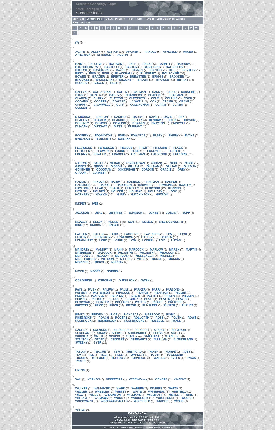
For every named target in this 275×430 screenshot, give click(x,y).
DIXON (172, 120)
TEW (117, 351)
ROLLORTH (141, 317)
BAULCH (81, 70)
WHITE (137, 391)
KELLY (97, 221)
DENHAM (155, 120)
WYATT (179, 401)
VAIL (78, 379)
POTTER (140, 302)
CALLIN (122, 92)
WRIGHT (162, 401)
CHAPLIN (154, 95)
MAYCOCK (104, 252)
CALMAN (140, 92)
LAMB (114, 234)
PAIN (78, 289)
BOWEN (80, 76)
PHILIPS (170, 295)
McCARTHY (126, 252)
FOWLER (100, 154)
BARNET (164, 63)
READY (80, 314)
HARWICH (145, 185)
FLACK (178, 147)
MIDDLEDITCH (85, 259)
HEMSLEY (132, 188)
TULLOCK (118, 357)
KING (78, 225)
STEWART (117, 339)
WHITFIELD (179, 391)
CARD (171, 92)
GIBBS (98, 166)
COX (153, 101)
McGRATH (147, 252)
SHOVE (158, 333)
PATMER (81, 292)
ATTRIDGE (104, 54)
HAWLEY (185, 185)
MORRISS (81, 262)
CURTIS (177, 104)
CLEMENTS (137, 98)
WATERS (156, 388)
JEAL (98, 212)
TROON (80, 357)
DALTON (102, 116)
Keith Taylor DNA (82, 22)
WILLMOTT (154, 394)
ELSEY (157, 135)
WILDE (93, 394)
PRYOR (131, 305)
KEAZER (81, 221)
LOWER (147, 240)
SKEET (175, 333)
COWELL (138, 101)
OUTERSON (127, 280)
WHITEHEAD (156, 391)
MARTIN (191, 249)
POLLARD (122, 302)
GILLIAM (171, 166)
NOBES (95, 271)
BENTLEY (189, 70)
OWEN (145, 280)
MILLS (141, 259)
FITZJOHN (160, 147)
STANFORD (173, 336)
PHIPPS (80, 299)
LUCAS (176, 240)
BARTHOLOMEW (86, 67)
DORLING (119, 123)
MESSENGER (145, 255)
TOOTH (155, 354)
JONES (153, 212)
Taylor (139, 19)
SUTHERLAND (183, 339)
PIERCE (114, 299)
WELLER (81, 391)
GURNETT (99, 172)
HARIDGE (133, 181)
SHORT (117, 333)
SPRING (114, 336)
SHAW (101, 333)
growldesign (168, 427)
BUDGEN (81, 82)
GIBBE (189, 163)
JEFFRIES (115, 212)
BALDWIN (115, 63)
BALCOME (95, 63)
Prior (130, 19)
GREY (182, 169)
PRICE (99, 305)
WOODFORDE (165, 397)
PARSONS (173, 289)
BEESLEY (156, 70)
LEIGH (182, 234)
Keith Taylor (130, 419)
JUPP (186, 212)
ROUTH (176, 317)
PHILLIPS (188, 295)
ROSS (159, 317)
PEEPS (80, 295)
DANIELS (120, 116)
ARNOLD (150, 51)
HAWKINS (166, 185)
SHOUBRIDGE (137, 333)
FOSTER (174, 150)
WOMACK (101, 397)
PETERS (135, 295)
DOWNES (138, 123)
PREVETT (81, 305)
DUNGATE (100, 126)
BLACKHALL (124, 73)
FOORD (120, 150)
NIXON (79, 271)
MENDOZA (122, 255)
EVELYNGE (82, 138)
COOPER (100, 101)
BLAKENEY (148, 73)
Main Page (78, 19)
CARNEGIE (188, 92)
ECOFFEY (82, 135)
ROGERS (121, 317)
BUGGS (99, 82)
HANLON (98, 181)
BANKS (147, 63)
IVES (95, 203)
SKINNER (81, 336)
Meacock (120, 19)
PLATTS (164, 299)
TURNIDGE (138, 357)
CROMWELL (101, 104)
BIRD (92, 73)
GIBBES (80, 166)
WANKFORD (102, 388)
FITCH (143, 147)
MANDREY (82, 249)
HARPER (171, 181)
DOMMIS (101, 123)
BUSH (114, 82)
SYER (97, 342)
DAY (181, 116)
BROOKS (125, 79)
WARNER (137, 388)
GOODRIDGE (126, 169)
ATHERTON (82, 54)
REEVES (97, 314)
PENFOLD (97, 295)
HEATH (114, 188)
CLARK (98, 98)
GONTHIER (82, 169)
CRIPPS (80, 104)
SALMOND (100, 329)
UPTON (80, 370)
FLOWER (102, 150)
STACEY (132, 336)
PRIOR (113, 305)
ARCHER (132, 51)
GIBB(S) (156, 163)
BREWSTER (138, 76)
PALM (124, 289)
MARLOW (156, 249)
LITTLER (147, 237)
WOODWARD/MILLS (114, 401)
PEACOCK (123, 292)
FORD (135, 150)
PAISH (92, 289)
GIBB (173, 163)
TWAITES (158, 357)
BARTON (131, 67)
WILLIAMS (134, 394)
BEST (79, 73)
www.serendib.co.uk (149, 419)
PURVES (187, 305)
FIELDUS (126, 147)
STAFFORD (151, 336)
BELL (172, 70)
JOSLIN (171, 212)
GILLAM (133, 166)
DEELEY (137, 120)
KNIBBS (95, 225)
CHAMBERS (134, 95)
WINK (189, 394)
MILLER (125, 259)
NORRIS (112, 271)
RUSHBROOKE (134, 320)
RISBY (170, 314)
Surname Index (95, 19)
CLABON (81, 98)
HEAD (99, 188)
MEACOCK (167, 252)
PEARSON (161, 292)
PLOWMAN (82, 302)
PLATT (148, 299)
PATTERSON (101, 292)
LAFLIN (98, 234)
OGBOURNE (83, 280)
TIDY (78, 354)
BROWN (143, 79)
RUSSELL (157, 320)
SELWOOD (179, 329)
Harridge (149, 19)
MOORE (157, 259)
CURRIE (160, 104)
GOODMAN (103, 169)
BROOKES (82, 79)
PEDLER (180, 292)
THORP (153, 351)
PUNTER (169, 305)
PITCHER (131, 299)
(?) (77, 42)
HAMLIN (80, 181)
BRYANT (182, 79)
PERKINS (117, 295)
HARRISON (124, 185)
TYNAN (191, 357)
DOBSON (189, 120)
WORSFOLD (142, 401)
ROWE (192, 317)
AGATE (80, 51)
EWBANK (124, 138)
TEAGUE (100, 351)
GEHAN (115, 163)
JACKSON (82, 212)
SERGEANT (83, 333)
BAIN (78, 63)
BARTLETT (111, 67)
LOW (132, 240)
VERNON (94, 379)
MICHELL (166, 255)
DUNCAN (81, 126)
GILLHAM (153, 166)
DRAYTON (158, 123)
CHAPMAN (176, 95)
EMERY (174, 135)
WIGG (79, 394)
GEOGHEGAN (135, 163)
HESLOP (81, 191)
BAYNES (137, 70)
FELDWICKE (83, 147)
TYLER (175, 357)
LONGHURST (84, 240)
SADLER (81, 329)
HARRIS (105, 185)
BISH (105, 73)
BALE (132, 63)
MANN (118, 249)
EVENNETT (104, 138)
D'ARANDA (82, 116)
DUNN (118, 126)
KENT (132, 221)
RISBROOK (152, 314)
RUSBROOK (83, 320)
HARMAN (152, 181)
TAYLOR (80, 351)
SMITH (98, 336)
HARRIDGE (82, 185)
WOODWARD (84, 401)
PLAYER (181, 299)
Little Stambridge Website (171, 19)
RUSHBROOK (107, 320)
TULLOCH (98, 357)
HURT (121, 194)
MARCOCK (136, 249)
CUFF (120, 104)
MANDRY (102, 249)
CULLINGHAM (139, 104)
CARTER (95, 95)
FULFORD (180, 154)
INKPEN (80, 203)
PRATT (157, 302)
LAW (169, 234)
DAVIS (168, 116)
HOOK (173, 191)
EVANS (189, 135)
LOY (162, 240)
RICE (114, 314)
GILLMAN (190, 166)
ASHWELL (170, 51)
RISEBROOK (83, 317)
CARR (79, 95)
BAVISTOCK (101, 70)
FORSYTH (154, 150)
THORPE (170, 351)
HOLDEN (99, 191)
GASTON (81, 163)
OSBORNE (105, 280)
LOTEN (118, 240)
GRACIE (165, 169)
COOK (188, 98)
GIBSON (116, 166)
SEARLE (159, 329)
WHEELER (102, 391)
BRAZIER (98, 76)
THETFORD (134, 351)
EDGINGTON (103, 135)
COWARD (119, 101)
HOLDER (117, 191)
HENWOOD (152, 188)
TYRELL (80, 361)
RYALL (176, 320)
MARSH (174, 249)
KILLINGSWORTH (171, 221)
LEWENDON (125, 237)
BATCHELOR (174, 67)
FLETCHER (82, 150)
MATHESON (83, 252)
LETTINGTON (101, 237)
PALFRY (108, 289)
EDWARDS (138, 135)
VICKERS (161, 379)
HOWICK (101, 194)
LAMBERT (131, 234)
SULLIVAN (160, 339)
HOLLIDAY (155, 191)
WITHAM (81, 397)
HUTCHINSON (140, 194)
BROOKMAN (104, 79)
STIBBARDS (139, 339)
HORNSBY (82, 194)
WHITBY (120, 391)
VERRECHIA (114, 379)
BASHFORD (152, 67)
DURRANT (135, 126)
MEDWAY (102, 255)
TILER (104, 354)
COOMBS (81, 101)
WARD (121, 388)
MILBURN (107, 259)
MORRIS (174, 259)
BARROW (183, 63)
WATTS (173, 388)
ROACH (104, 317)
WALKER (81, 388)
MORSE (100, 262)
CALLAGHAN (102, 92)
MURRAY (117, 262)
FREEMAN (138, 154)
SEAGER (142, 329)
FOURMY (81, 154)
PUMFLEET (149, 305)
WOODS (187, 397)
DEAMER (100, 120)
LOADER (166, 237)
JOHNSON (135, 212)
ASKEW (188, 51)
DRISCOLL (178, 123)
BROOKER (177, 76)
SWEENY (81, 342)
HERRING (174, 188)
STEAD (99, 339)
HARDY (116, 181)
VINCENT (180, 379)
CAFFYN (81, 92)
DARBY (138, 116)
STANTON (82, 339)
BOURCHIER (170, 73)
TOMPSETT (136, 354)
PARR (156, 289)
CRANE (184, 101)
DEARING (118, 120)
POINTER (102, 302)
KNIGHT (114, 225)
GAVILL (98, 163)
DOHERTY (82, 123)
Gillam (109, 19)
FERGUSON (106, 147)
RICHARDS (131, 314)
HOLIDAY (135, 191)
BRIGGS (157, 76)
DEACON (81, 120)
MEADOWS (82, 255)
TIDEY (186, 351)
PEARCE (142, 292)
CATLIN (114, 95)
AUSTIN (122, 54)
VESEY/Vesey (138, 379)
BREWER (117, 76)
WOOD (118, 397)
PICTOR (97, 299)
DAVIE (153, 116)
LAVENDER (152, 234)
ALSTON (112, 51)
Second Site (133, 427)
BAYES (120, 70)
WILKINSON (113, 394)
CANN (156, 92)
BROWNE (162, 79)
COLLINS (171, 98)
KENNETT (115, 221)
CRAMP (168, 101)
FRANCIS (118, 154)
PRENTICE (175, 302)
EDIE (121, 135)
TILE (91, 354)
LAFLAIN (81, 234)
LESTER (80, 237)
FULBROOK (159, 154)
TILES (119, 354)
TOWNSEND (175, 354)
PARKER (140, 289)
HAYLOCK (82, 188)
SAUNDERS (121, 329)
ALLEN (95, 51)
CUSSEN (81, 107)
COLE (155, 98)
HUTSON (162, 194)
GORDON (147, 169)
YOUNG (80, 410)
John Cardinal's (122, 427)
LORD (103, 240)
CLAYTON (116, 98)
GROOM (80, 172)
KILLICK (147, 221)
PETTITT (152, 295)
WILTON (173, 394)
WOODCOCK (140, 397)
